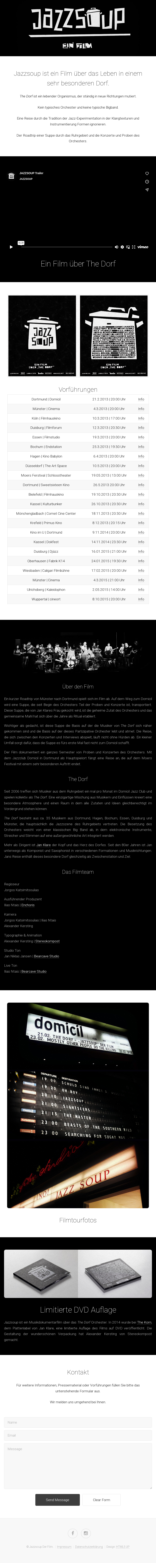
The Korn (144, 1322)
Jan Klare (43, 845)
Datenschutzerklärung (89, 1546)
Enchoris (28, 905)
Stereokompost (47, 941)
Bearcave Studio (46, 956)
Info (141, 399)
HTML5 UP (123, 1546)
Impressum (64, 1546)
